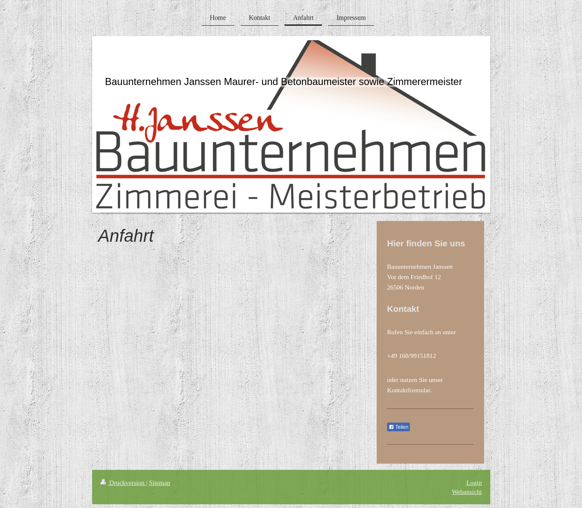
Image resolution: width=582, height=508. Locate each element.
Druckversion (123, 482)
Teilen (398, 427)
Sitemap (159, 482)
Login (474, 482)
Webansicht (467, 491)
